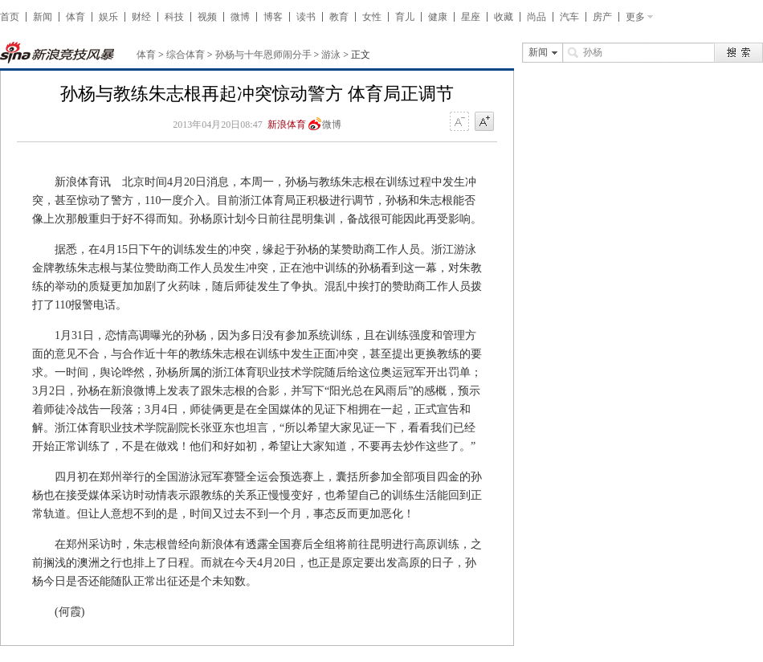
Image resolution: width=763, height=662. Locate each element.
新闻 (42, 16)
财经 (141, 16)
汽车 (569, 16)
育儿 (404, 16)
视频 (207, 16)
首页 (9, 16)
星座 (470, 16)
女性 (372, 16)
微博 (240, 16)
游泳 (331, 54)
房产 (602, 16)
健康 (437, 16)
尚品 (536, 16)
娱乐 (108, 16)
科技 (174, 16)
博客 (273, 16)
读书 (306, 16)
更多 (635, 16)
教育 (339, 16)
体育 (75, 16)
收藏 (503, 16)
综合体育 (185, 54)
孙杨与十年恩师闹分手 (263, 54)
